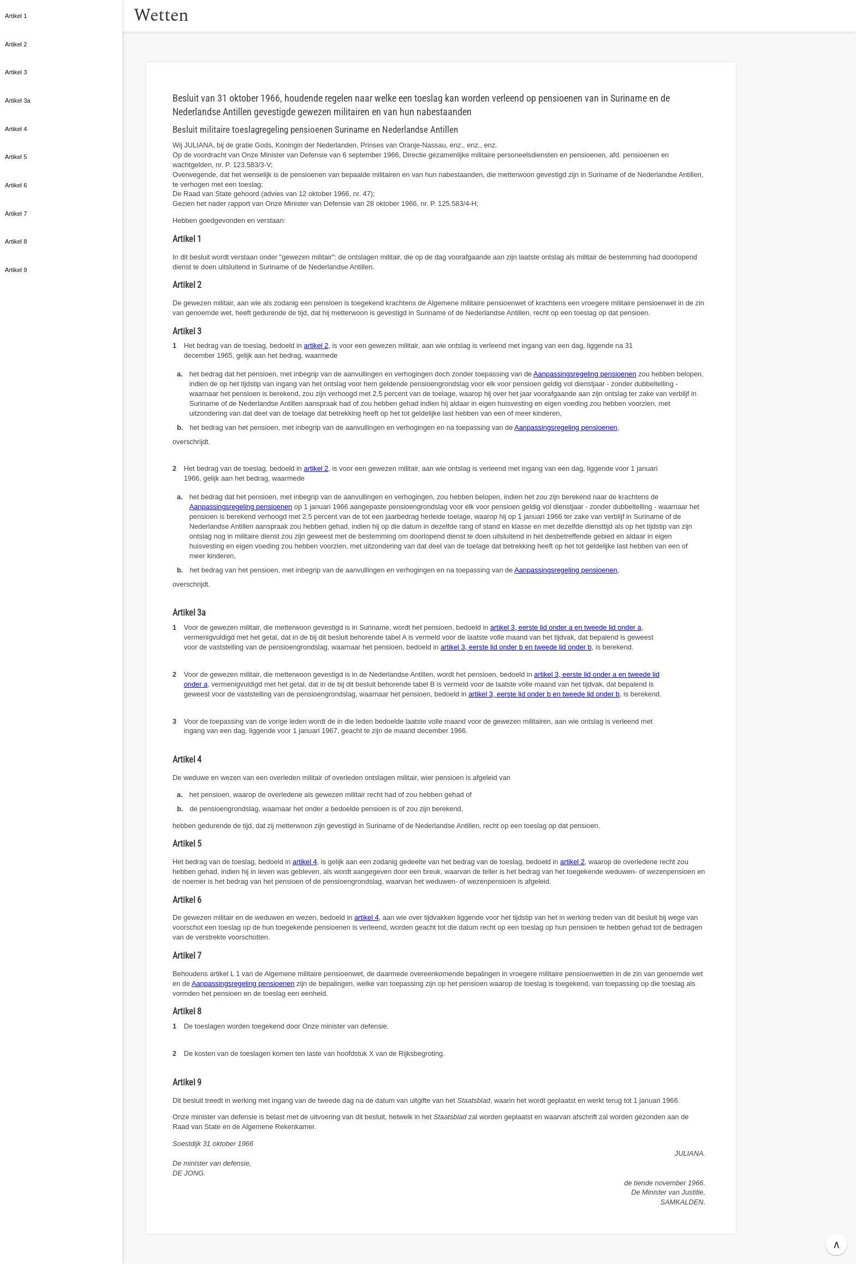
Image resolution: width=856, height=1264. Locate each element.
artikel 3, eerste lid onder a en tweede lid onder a (565, 627)
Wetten (177, 15)
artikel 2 (316, 345)
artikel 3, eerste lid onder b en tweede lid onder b (516, 647)
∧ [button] (837, 1244)
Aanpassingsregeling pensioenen (585, 374)
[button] (134, 16)
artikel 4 (305, 862)
